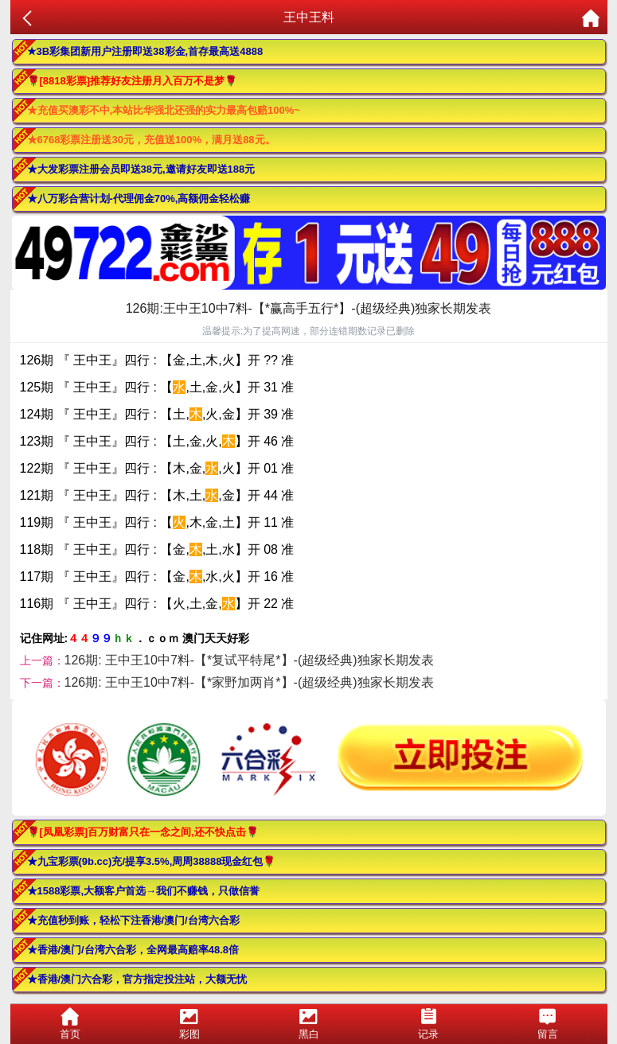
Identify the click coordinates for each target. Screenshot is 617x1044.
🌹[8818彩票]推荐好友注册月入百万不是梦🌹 (132, 81)
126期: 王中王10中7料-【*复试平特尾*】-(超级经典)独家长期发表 (249, 660)
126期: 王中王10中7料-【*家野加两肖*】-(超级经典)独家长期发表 (249, 682)
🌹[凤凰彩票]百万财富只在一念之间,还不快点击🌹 (143, 832)
